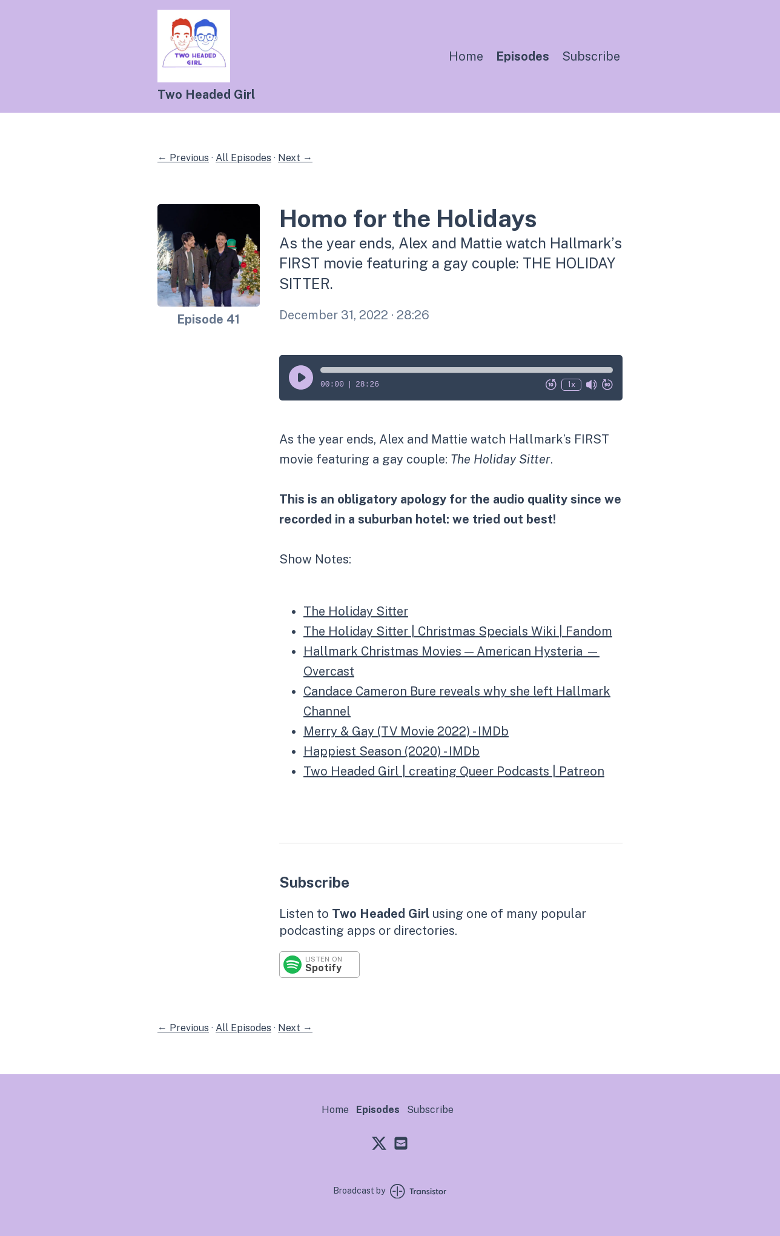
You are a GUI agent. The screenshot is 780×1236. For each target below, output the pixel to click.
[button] (466, 370)
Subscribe (591, 56)
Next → (295, 158)
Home (466, 56)
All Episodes (243, 158)
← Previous (183, 158)
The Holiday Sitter (355, 611)
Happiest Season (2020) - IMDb (391, 751)
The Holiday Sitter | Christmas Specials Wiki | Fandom (457, 631)
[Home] (193, 79)
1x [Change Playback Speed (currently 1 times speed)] (571, 384)
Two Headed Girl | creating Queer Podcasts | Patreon (453, 771)
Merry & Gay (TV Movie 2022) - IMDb (406, 731)
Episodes (522, 56)
